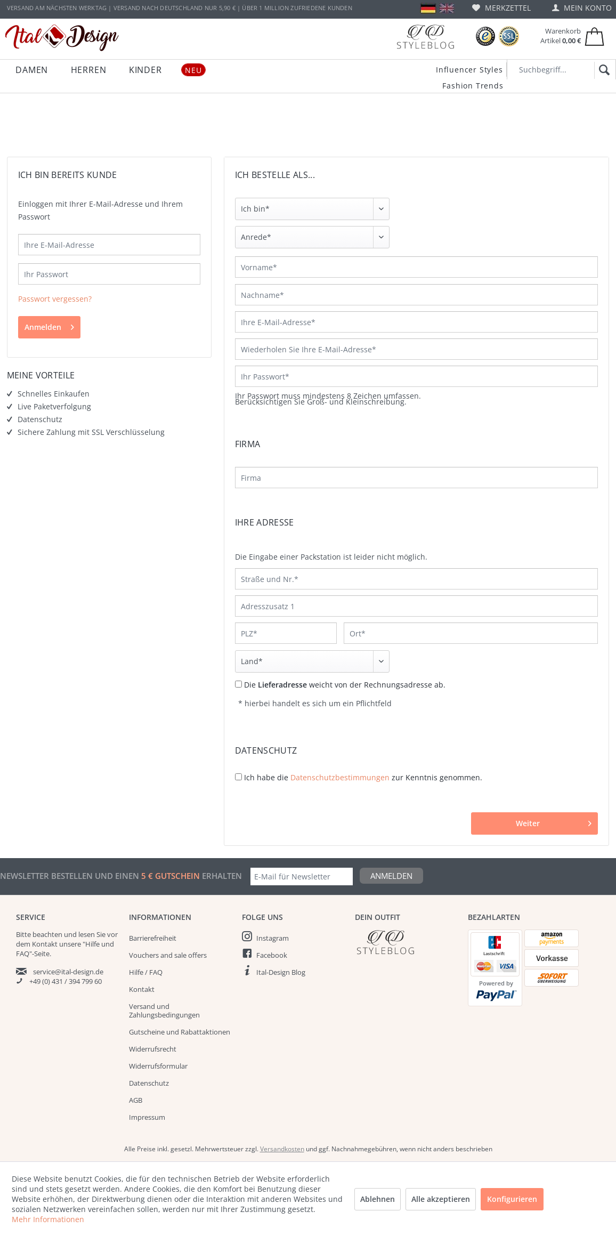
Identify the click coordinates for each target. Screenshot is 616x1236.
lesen (86, 934)
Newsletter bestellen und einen (70, 875)
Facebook (271, 955)
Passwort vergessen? (55, 299)
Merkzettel (501, 8)
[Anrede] (312, 237)
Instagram (272, 938)
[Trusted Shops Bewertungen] (485, 36)
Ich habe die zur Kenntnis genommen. (363, 777)
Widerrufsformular (158, 1066)
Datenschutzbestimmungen (340, 777)
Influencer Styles (469, 69)
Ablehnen (377, 1199)
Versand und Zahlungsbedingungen (164, 1010)
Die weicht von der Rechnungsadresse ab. (344, 685)
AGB (135, 1100)
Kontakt (142, 989)
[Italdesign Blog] (406, 942)
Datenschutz (149, 1083)
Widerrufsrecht (152, 1049)
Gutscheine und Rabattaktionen (179, 1032)
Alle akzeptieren (440, 1199)
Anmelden (49, 325)
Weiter (553, 821)
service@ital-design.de (68, 971)
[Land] (312, 661)
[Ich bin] (312, 209)
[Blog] (425, 36)
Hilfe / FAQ (146, 972)
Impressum (147, 1117)
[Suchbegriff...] (561, 69)
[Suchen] (602, 70)
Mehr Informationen (48, 1219)
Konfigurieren (512, 1199)
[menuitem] (501, 8)
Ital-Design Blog (280, 972)
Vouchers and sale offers (168, 955)
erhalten (221, 875)
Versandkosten (282, 1148)
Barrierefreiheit (152, 938)
